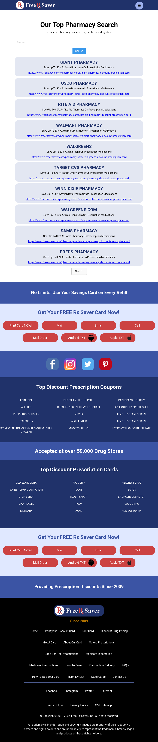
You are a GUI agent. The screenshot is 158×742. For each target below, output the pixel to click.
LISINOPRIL (26, 400)
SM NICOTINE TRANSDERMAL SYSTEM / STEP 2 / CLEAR (26, 430)
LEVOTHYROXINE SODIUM (131, 414)
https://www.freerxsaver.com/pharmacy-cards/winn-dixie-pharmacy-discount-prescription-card (79, 199)
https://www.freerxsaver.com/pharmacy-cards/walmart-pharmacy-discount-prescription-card (79, 136)
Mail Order (40, 338)
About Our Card (72, 642)
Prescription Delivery (102, 665)
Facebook (52, 691)
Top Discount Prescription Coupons (79, 387)
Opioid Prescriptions (102, 642)
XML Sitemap (103, 705)
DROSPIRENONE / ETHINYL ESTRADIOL (79, 407)
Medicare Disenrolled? (100, 654)
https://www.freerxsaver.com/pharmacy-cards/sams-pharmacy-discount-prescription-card (79, 241)
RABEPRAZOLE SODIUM (131, 400)
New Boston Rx (131, 510)
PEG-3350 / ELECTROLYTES (78, 400)
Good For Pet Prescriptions (61, 654)
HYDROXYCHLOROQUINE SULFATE (132, 428)
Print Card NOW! (21, 325)
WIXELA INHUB (79, 421)
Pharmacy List (75, 676)
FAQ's (125, 665)
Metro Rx (26, 510)
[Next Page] (79, 271)
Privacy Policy (79, 705)
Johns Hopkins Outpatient (26, 489)
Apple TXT (117, 338)
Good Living (131, 503)
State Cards (98, 676)
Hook (79, 503)
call (137, 325)
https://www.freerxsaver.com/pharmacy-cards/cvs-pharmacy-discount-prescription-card (79, 178)
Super (132, 489)
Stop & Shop (26, 496)
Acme (78, 510)
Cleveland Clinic (26, 482)
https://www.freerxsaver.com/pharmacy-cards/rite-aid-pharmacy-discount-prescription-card (79, 114)
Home (34, 631)
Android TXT (77, 338)
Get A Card (49, 642)
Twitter (89, 691)
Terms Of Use (54, 705)
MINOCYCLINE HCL (79, 428)
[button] (139, 5)
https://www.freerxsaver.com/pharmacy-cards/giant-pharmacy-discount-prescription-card (79, 72)
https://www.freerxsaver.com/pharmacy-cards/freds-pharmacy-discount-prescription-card (79, 262)
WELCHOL (26, 407)
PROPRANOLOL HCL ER (26, 414)
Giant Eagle (26, 503)
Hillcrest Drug (131, 482)
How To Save (73, 665)
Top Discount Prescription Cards (79, 469)
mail (59, 325)
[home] (37, 5)
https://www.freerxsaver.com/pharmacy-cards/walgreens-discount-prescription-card (79, 157)
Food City (79, 482)
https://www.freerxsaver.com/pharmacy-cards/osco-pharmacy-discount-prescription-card (79, 93)
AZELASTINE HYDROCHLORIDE (131, 407)
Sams (79, 489)
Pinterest (106, 691)
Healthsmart (79, 496)
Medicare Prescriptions (43, 665)
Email (98, 325)
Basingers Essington (131, 496)
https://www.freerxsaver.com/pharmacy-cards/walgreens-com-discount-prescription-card (79, 220)
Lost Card (88, 631)
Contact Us (119, 676)
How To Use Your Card (45, 676)
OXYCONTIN (26, 421)
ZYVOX (79, 414)
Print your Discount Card (60, 631)
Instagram (71, 691)
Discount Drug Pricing (114, 631)
